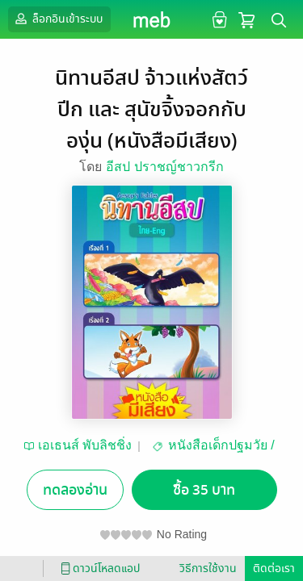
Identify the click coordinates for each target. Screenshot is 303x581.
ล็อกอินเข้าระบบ (57, 18)
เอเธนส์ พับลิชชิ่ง (85, 445)
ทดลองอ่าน (75, 490)
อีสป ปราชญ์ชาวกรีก (164, 166)
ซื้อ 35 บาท (204, 490)
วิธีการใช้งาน (208, 568)
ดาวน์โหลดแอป (98, 568)
